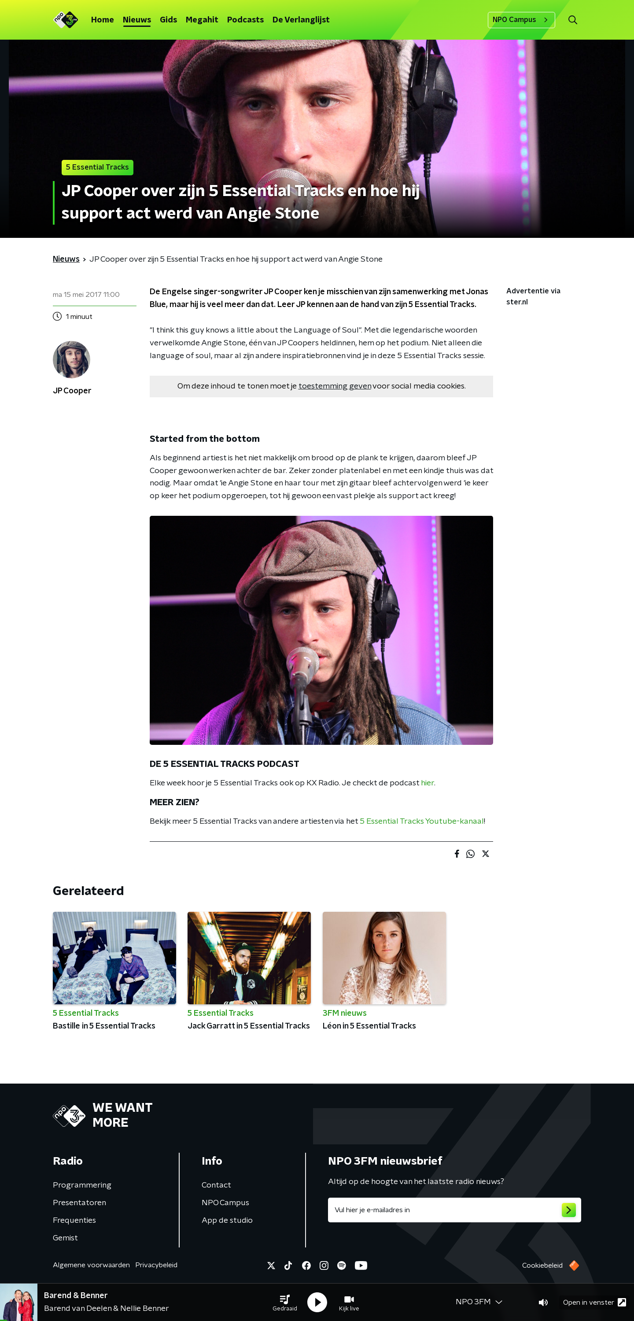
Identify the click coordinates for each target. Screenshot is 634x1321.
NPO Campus (521, 19)
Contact (216, 1185)
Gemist (65, 1238)
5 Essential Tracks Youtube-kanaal (422, 821)
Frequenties (74, 1221)
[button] (285, 1302)
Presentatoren (79, 1203)
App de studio (227, 1221)
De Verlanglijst (301, 20)
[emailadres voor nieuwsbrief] (454, 1210)
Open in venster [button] (594, 1302)
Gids (168, 20)
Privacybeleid (156, 1265)
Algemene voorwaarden (91, 1265)
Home (102, 20)
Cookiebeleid (542, 1265)
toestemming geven (335, 386)
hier (427, 783)
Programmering (82, 1185)
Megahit (202, 20)
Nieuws (137, 20)
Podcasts (245, 20)
